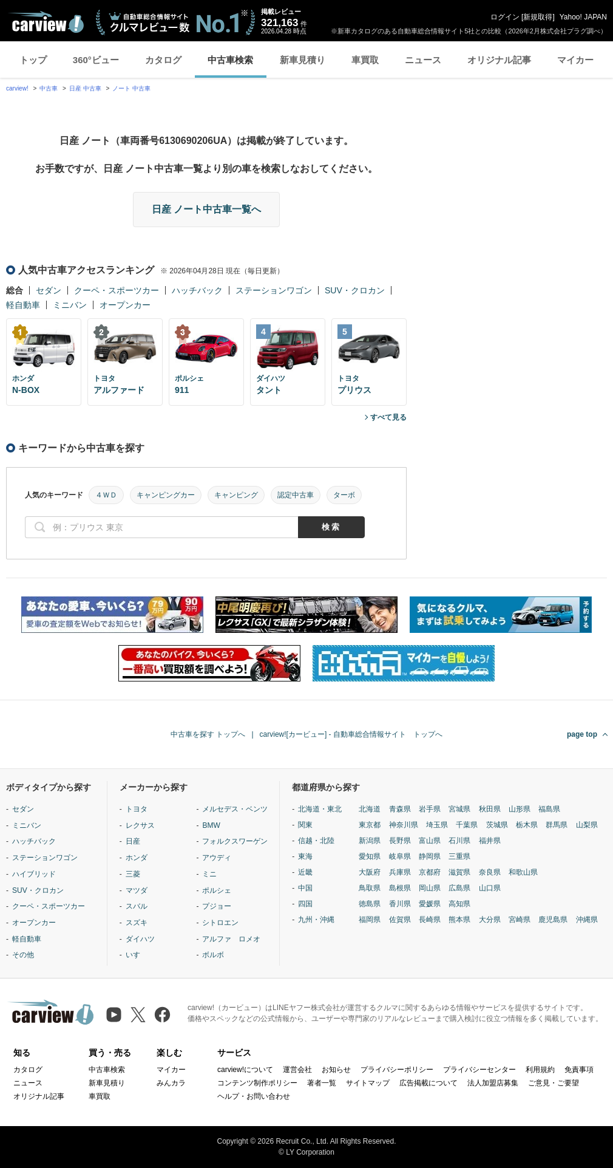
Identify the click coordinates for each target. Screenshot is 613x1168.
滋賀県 (459, 872)
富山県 (430, 840)
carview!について (245, 1069)
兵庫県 (400, 872)
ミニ (209, 874)
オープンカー (125, 305)
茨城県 (497, 825)
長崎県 (430, 919)
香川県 (400, 904)
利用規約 (540, 1069)
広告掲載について (428, 1083)
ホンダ (136, 857)
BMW (211, 825)
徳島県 (370, 904)
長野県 (400, 840)
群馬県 (556, 825)
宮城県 (459, 809)
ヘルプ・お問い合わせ (253, 1096)
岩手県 (430, 809)
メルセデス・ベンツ (235, 809)
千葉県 (467, 825)
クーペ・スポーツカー (116, 290)
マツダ (136, 890)
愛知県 (370, 856)
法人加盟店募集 (492, 1083)
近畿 (305, 872)
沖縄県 (587, 919)
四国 (305, 904)
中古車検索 (230, 60)
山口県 (490, 888)
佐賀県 (400, 919)
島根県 (400, 888)
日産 (133, 841)
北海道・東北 (320, 809)
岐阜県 (400, 856)
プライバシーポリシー (397, 1069)
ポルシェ (216, 890)
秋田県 (490, 809)
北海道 (370, 809)
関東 (305, 825)
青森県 (400, 809)
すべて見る (388, 417)
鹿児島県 (552, 919)
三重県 (459, 856)
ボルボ (213, 955)
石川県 (459, 840)
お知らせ (336, 1069)
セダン (48, 290)
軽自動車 (23, 305)
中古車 (48, 88)
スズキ (136, 922)
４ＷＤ (106, 495)
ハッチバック (197, 290)
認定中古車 (295, 495)
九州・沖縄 (316, 919)
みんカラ (171, 1083)
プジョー (216, 906)
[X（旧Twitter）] (138, 1015)
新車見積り (302, 60)
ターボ (344, 495)
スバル (136, 906)
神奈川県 (403, 825)
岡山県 (430, 888)
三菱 (133, 874)
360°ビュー (96, 60)
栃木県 (527, 825)
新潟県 (370, 840)
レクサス (140, 825)
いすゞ (136, 955)
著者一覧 (321, 1083)
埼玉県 (437, 825)
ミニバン (70, 305)
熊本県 (459, 919)
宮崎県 (519, 919)
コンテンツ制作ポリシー (257, 1083)
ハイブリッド (34, 874)
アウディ (216, 857)
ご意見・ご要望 (553, 1083)
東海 (305, 856)
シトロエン (220, 922)
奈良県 (490, 872)
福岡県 (370, 919)
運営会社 (297, 1069)
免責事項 (579, 1069)
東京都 (370, 825)
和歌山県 (523, 872)
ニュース (423, 60)
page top (582, 734)
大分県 (490, 919)
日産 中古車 (85, 88)
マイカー (575, 60)
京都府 (430, 872)
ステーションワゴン (273, 290)
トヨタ (136, 809)
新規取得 (537, 17)
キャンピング (236, 495)
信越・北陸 (316, 840)
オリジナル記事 (499, 60)
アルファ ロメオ (231, 939)
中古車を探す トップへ (208, 734)
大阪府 (370, 872)
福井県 (490, 840)
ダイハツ (140, 939)
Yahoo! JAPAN (583, 17)
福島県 (549, 809)
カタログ (163, 60)
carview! (17, 88)
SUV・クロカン (355, 290)
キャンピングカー (166, 495)
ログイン (505, 17)
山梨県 (587, 825)
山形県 (519, 809)
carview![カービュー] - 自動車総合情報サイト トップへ (351, 734)
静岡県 (430, 856)
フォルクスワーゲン (235, 841)
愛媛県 (430, 904)
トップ (33, 60)
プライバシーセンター (479, 1069)
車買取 (365, 60)
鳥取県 (370, 888)
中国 (305, 888)
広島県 (459, 888)
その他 (23, 955)
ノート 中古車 (131, 88)
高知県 (459, 904)
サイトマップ (368, 1083)
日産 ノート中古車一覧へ (206, 209)
